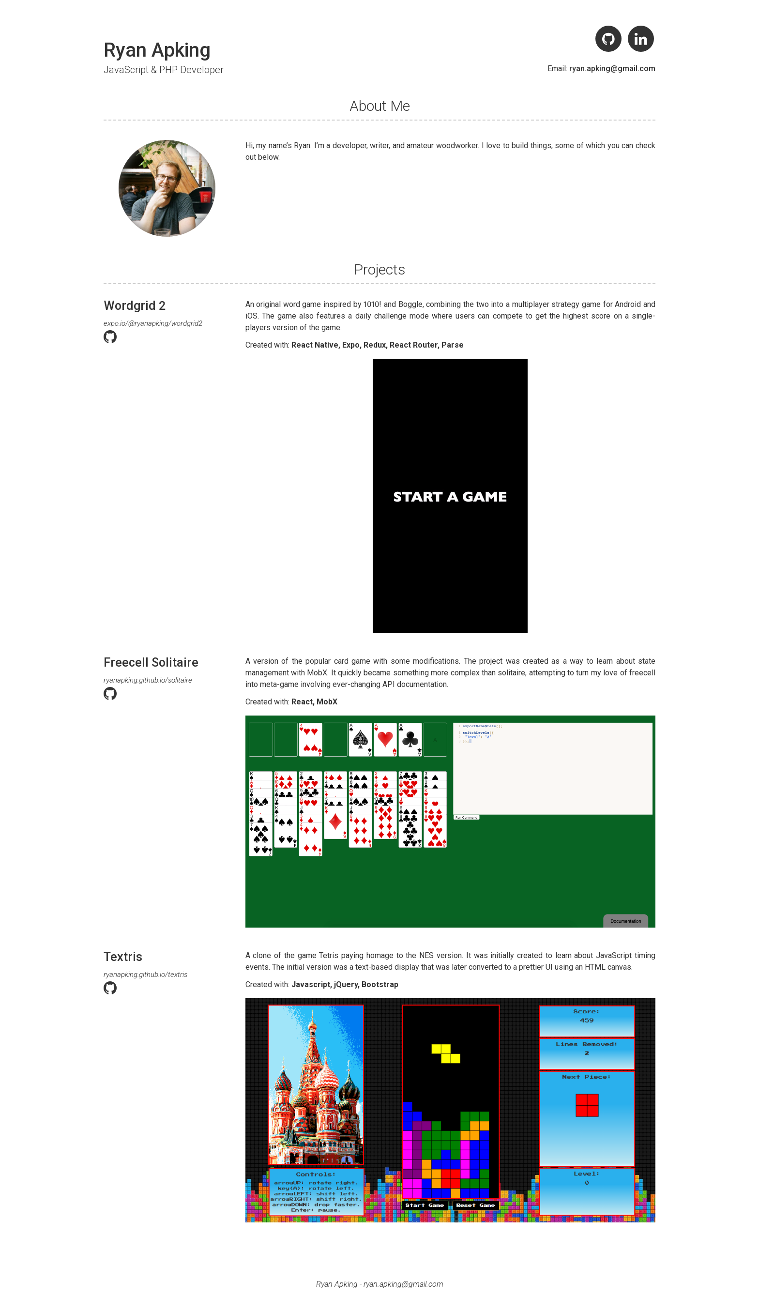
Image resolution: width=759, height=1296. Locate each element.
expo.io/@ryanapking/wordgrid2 (153, 323)
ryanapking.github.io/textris (145, 974)
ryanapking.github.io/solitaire (148, 680)
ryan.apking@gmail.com (612, 68)
